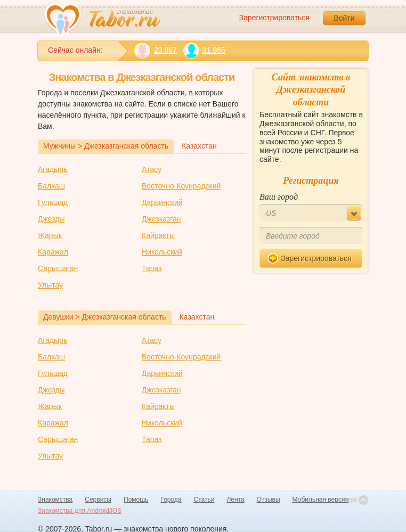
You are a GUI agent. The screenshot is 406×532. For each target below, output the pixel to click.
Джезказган (161, 219)
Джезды (51, 219)
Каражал (53, 252)
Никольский (162, 252)
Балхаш (51, 186)
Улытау (50, 285)
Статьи (204, 499)
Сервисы (98, 499)
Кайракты (158, 235)
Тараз (152, 268)
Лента (235, 499)
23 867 (155, 50)
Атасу (151, 169)
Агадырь (52, 169)
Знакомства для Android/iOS (79, 510)
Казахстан (199, 146)
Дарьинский (162, 202)
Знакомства (55, 499)
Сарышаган (58, 268)
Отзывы (268, 499)
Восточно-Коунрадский (181, 186)
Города (170, 499)
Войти (344, 18)
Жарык (50, 235)
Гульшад (53, 202)
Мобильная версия (321, 499)
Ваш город (278, 196)
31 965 (203, 50)
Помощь (136, 499)
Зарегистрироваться (274, 17)
